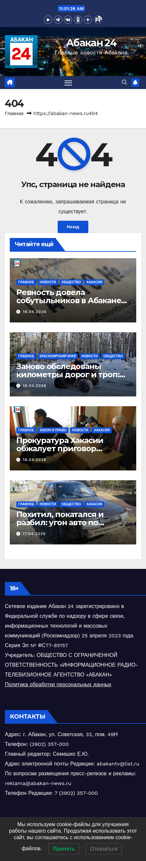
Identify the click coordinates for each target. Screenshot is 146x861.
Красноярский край (58, 356)
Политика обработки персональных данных (58, 684)
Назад (73, 226)
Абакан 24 (91, 43)
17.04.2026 (34, 533)
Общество (71, 282)
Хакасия (94, 282)
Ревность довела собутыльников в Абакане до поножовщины (68, 300)
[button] (124, 82)
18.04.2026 (34, 311)
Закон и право (53, 430)
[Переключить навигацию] (68, 82)
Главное (26, 282)
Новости (48, 282)
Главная (14, 113)
